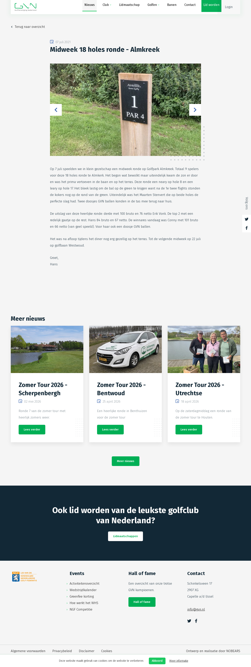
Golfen (148, 7)
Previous (56, 110)
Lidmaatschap (125, 7)
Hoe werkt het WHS (84, 603)
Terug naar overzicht (30, 27)
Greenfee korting (82, 596)
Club (102, 7)
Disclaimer (86, 651)
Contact (186, 7)
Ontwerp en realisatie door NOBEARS (213, 651)
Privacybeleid (62, 651)
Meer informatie (178, 660)
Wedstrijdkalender (83, 590)
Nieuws (85, 7)
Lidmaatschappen (125, 536)
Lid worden (207, 7)
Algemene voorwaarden (28, 651)
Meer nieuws (125, 461)
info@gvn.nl (196, 609)
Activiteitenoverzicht (84, 583)
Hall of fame (142, 602)
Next (195, 110)
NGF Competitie (81, 609)
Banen (168, 7)
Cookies (106, 651)
